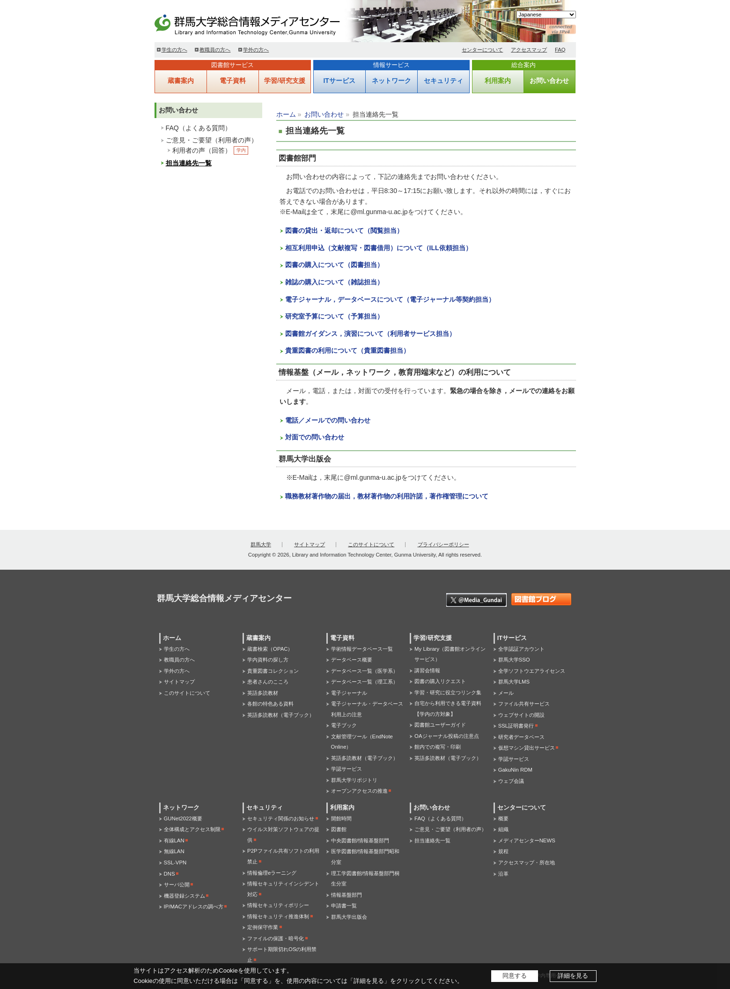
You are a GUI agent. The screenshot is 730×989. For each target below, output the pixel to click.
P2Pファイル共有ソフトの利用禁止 (283, 856)
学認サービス (346, 769)
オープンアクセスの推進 (359, 791)
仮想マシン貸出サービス (526, 748)
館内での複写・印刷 (437, 747)
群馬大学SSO (514, 659)
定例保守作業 (262, 927)
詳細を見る (573, 975)
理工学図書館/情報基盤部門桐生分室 (365, 878)
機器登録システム (184, 896)
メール (506, 693)
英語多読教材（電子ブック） (280, 715)
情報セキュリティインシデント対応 (283, 889)
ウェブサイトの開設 (521, 715)
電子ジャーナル (349, 693)
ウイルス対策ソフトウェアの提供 (283, 834)
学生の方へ (174, 49)
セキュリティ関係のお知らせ (280, 818)
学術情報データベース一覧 (362, 649)
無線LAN (174, 851)
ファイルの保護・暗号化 (275, 938)
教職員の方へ (214, 49)
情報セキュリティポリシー (278, 905)
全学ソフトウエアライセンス (531, 671)
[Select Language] (546, 14)
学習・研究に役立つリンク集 (447, 692)
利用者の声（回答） (201, 150)
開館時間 (341, 818)
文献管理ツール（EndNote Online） (362, 742)
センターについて (482, 49)
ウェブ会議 (511, 781)
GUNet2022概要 (183, 818)
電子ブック (344, 725)
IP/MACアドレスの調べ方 (193, 906)
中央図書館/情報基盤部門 (360, 840)
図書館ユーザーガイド (440, 725)
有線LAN (174, 840)
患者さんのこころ (267, 681)
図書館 (339, 829)
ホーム (286, 114)
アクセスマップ (529, 49)
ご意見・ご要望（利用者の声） (212, 140)
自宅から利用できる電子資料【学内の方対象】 (447, 708)
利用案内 (498, 80)
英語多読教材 (262, 693)
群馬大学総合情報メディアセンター (262, 23)
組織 (503, 829)
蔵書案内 (181, 80)
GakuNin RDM (515, 770)
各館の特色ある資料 (270, 703)
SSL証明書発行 (516, 726)
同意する (514, 975)
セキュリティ (443, 80)
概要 (503, 818)
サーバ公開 (177, 884)
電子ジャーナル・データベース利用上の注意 (367, 709)
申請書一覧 (344, 905)
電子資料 (233, 80)
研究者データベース (521, 737)
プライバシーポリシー (443, 544)
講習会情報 (427, 670)
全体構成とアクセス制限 (192, 829)
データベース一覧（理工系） (364, 681)
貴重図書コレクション (273, 671)
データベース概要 (351, 659)
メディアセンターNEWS (526, 840)
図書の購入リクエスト (440, 681)
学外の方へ (256, 49)
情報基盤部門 (346, 895)
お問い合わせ (549, 80)
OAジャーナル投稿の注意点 (446, 736)
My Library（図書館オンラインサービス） (450, 654)
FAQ (560, 49)
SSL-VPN (175, 862)
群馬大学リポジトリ (354, 780)
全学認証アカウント (521, 649)
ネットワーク (391, 80)
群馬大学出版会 (349, 917)
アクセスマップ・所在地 (526, 862)
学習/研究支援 (284, 80)
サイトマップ (309, 544)
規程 (503, 851)
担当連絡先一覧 (189, 163)
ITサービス (339, 80)
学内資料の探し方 (267, 659)
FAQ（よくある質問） (198, 128)
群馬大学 (261, 544)
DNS (169, 874)
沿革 (503, 874)
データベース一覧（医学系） (364, 671)
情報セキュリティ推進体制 (278, 916)
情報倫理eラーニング (271, 873)
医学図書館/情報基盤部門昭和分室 (365, 856)
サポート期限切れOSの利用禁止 (282, 954)
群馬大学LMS (514, 681)
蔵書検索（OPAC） (270, 649)
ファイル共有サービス (524, 703)
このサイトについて (371, 544)
